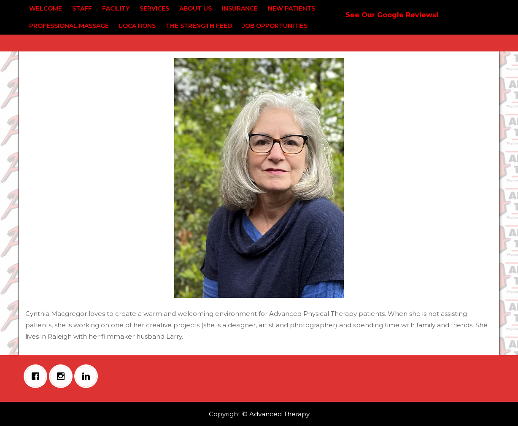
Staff (82, 8)
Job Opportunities (275, 26)
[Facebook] (37, 376)
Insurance (240, 8)
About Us (195, 8)
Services (154, 8)
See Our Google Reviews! (391, 15)
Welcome (45, 8)
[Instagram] (63, 376)
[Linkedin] (88, 376)
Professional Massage (69, 26)
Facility (116, 8)
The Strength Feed (199, 26)
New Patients (291, 8)
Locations (137, 26)
